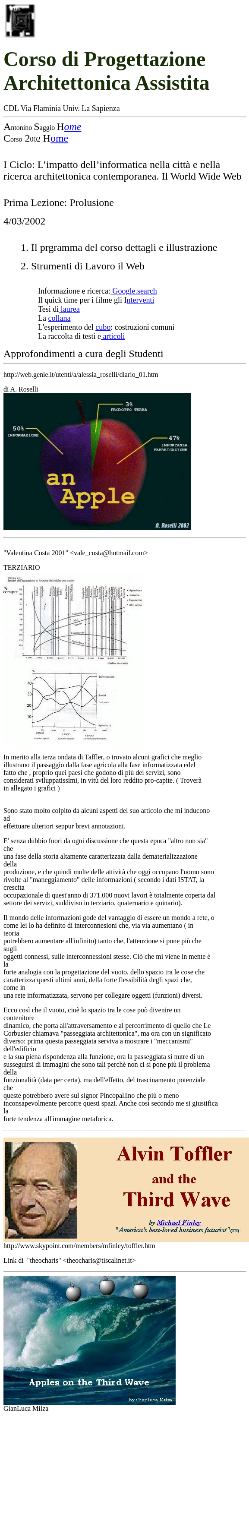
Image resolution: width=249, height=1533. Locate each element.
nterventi (140, 300)
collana (59, 318)
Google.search (133, 291)
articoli (113, 336)
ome (72, 126)
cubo (102, 327)
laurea (69, 309)
